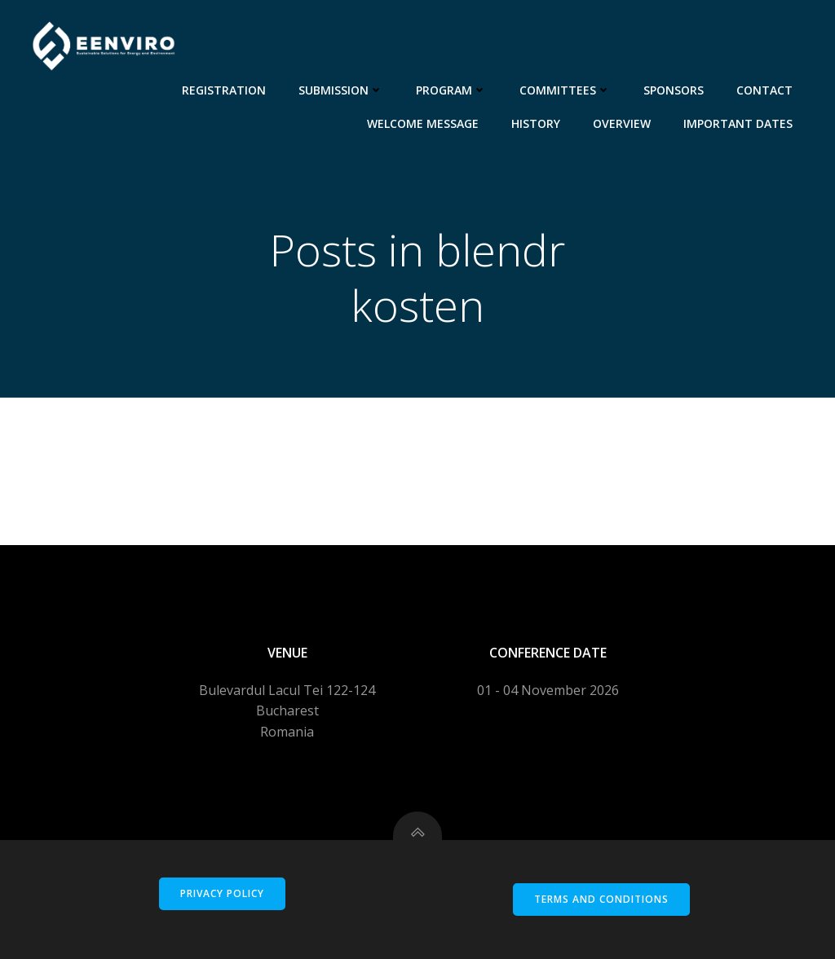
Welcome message (423, 123)
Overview (622, 123)
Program (451, 90)
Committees (565, 90)
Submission (340, 90)
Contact (764, 90)
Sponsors (673, 90)
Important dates (738, 123)
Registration (224, 90)
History (535, 123)
